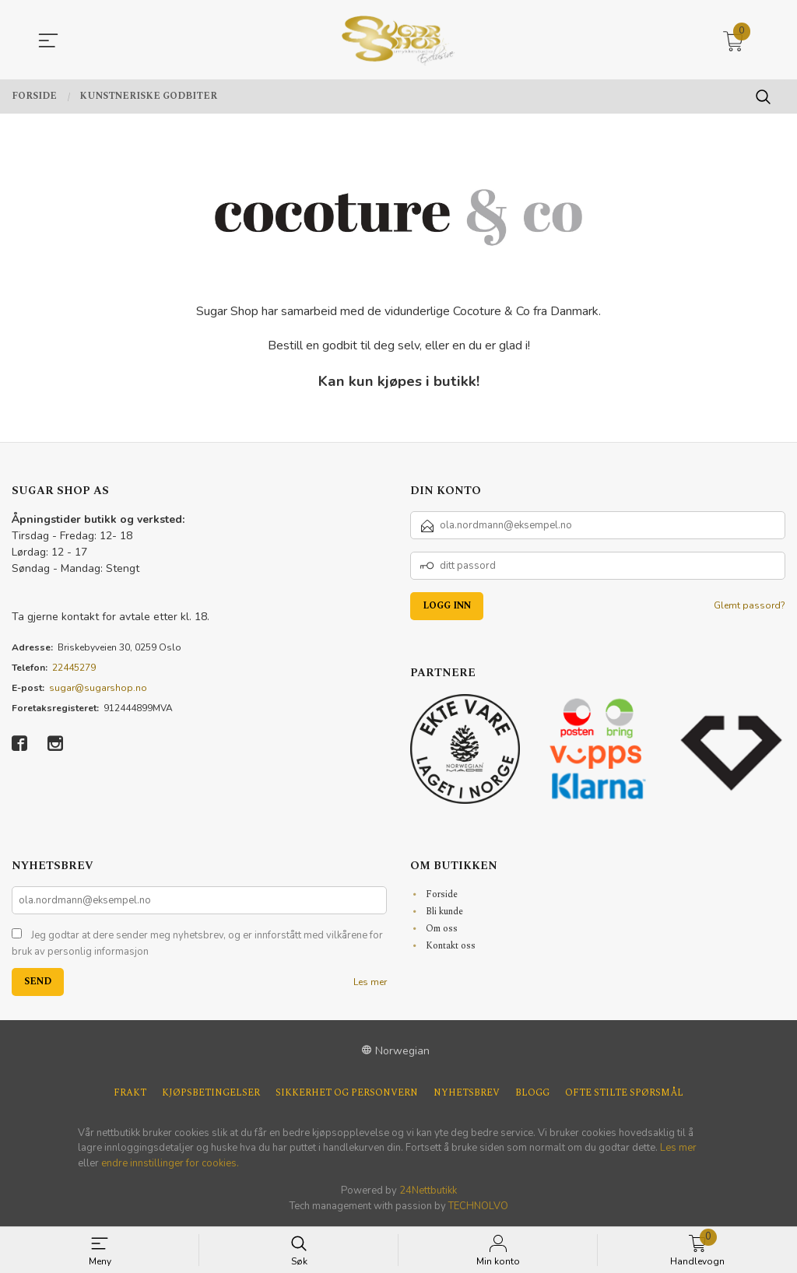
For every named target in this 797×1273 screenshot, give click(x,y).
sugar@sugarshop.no (98, 688)
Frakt (130, 1093)
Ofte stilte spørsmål (624, 1093)
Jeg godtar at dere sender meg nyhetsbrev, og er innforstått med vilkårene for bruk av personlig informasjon (197, 943)
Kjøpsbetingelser (211, 1093)
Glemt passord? (749, 605)
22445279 (74, 667)
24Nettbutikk (428, 1191)
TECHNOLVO (478, 1206)
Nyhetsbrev (467, 1093)
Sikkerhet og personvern (347, 1093)
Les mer (370, 982)
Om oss (442, 928)
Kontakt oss (451, 945)
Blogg (532, 1093)
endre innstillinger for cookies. (170, 1163)
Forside (442, 894)
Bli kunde (444, 911)
